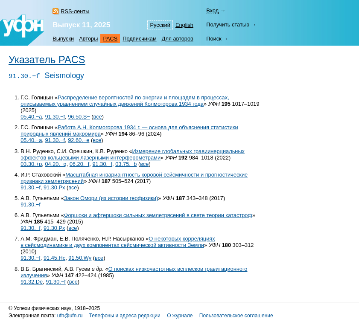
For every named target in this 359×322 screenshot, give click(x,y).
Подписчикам (139, 38)
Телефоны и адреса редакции (125, 316)
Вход (212, 10)
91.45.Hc (54, 258)
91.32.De (31, 281)
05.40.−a (31, 116)
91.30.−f (55, 116)
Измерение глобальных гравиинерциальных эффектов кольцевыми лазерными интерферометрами (132, 154)
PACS (110, 38)
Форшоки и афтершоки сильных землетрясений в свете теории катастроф (158, 215)
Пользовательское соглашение (236, 316)
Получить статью (227, 24)
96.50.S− (79, 116)
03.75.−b (126, 164)
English (184, 25)
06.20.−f (80, 164)
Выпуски (63, 38)
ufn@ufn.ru (70, 316)
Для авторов (177, 38)
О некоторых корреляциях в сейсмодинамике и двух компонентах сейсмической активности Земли (117, 241)
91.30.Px (54, 187)
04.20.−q (55, 164)
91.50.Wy (79, 258)
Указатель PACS (47, 59)
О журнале (180, 316)
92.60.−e (78, 140)
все (97, 116)
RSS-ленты (75, 11)
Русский (160, 25)
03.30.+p (31, 164)
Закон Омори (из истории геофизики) (111, 198)
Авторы (88, 38)
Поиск (213, 38)
